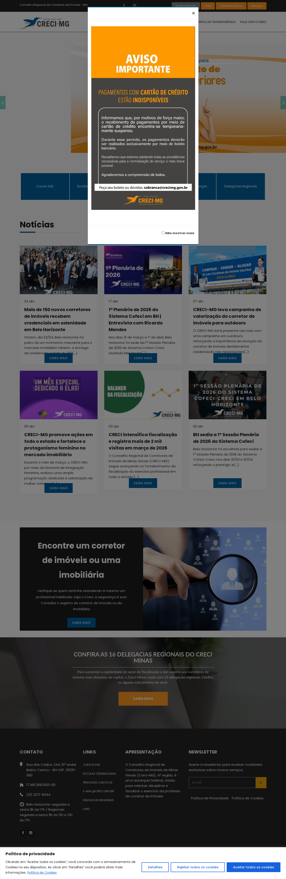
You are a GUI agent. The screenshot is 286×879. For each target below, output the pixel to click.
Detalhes (155, 867)
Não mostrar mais (178, 233)
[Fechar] (193, 13)
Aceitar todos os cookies (253, 867)
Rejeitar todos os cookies (197, 867)
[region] (143, 863)
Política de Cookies (42, 872)
